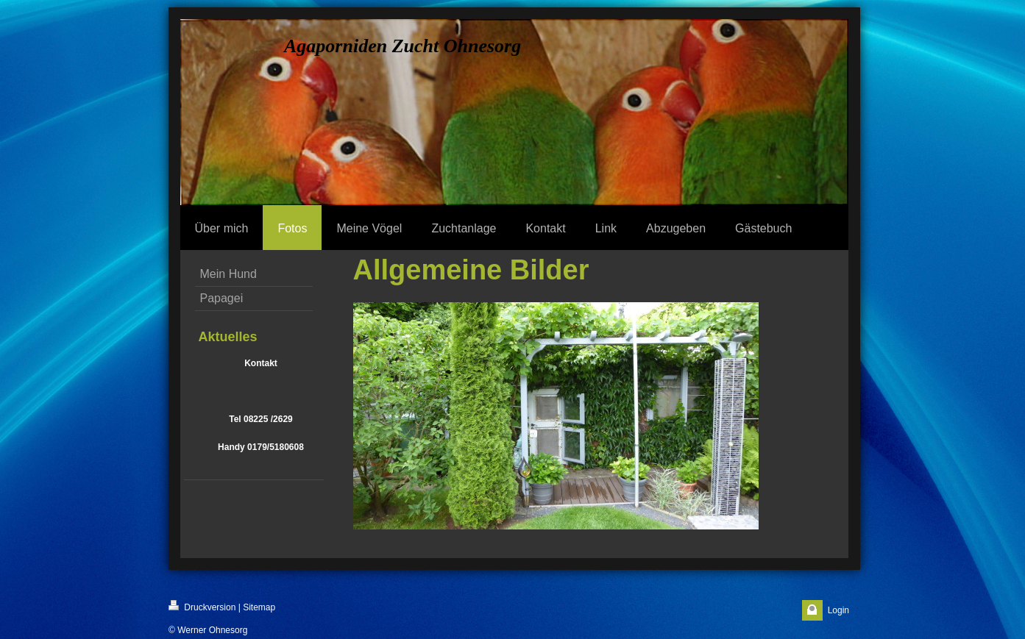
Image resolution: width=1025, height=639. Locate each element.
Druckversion (202, 606)
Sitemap (259, 607)
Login (838, 610)
